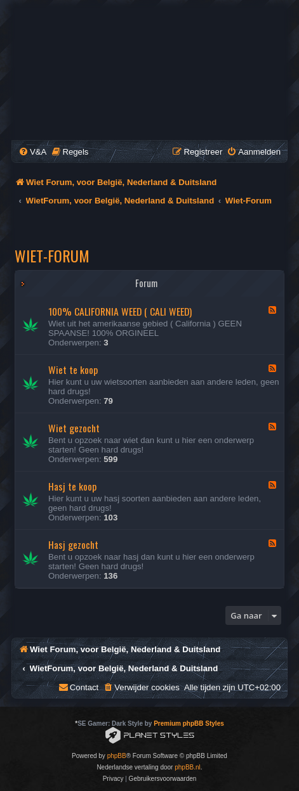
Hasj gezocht (73, 544)
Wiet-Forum (52, 255)
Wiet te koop (73, 369)
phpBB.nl (188, 767)
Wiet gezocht (74, 427)
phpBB (116, 755)
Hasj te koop (72, 486)
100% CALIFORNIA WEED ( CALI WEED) (120, 311)
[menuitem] (32, 152)
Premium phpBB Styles (189, 723)
